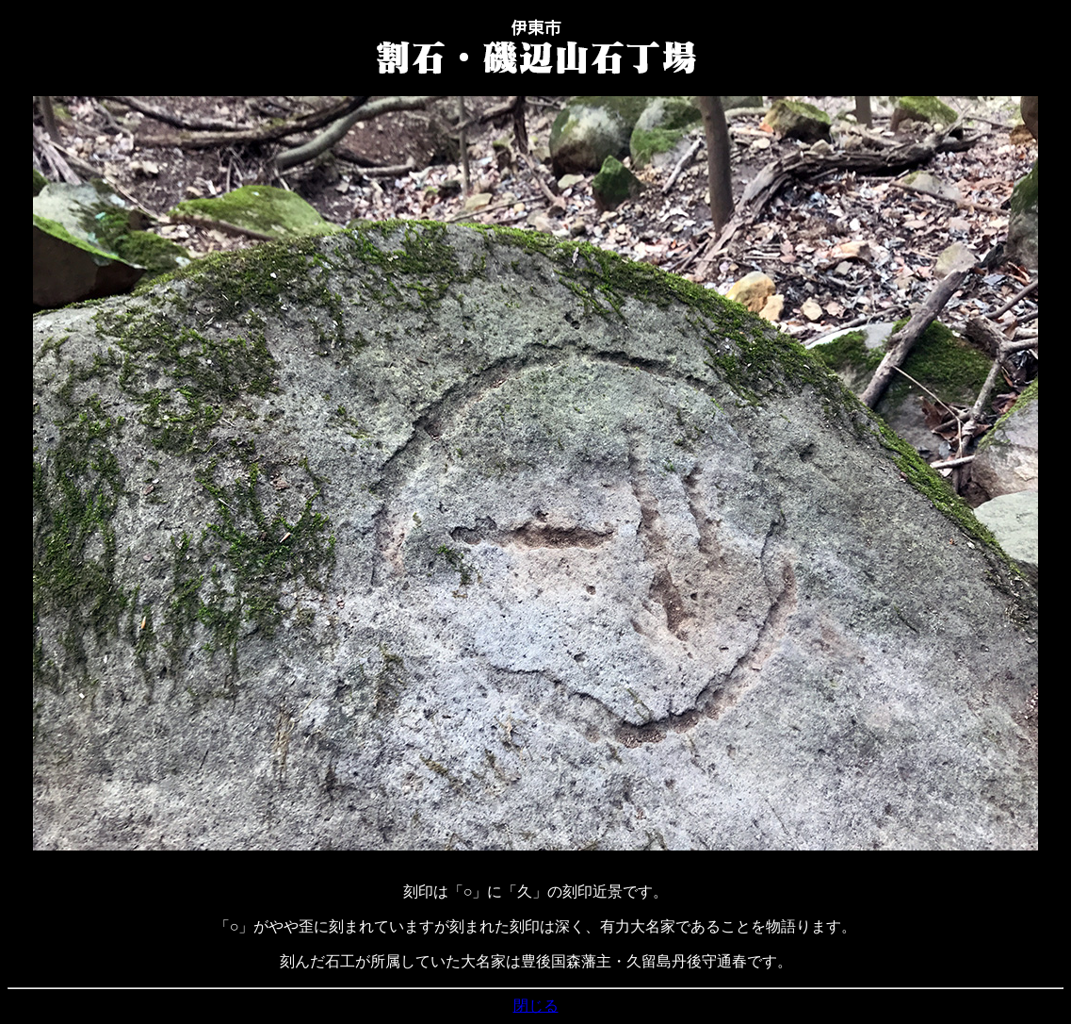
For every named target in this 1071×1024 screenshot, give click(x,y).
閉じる (536, 1006)
